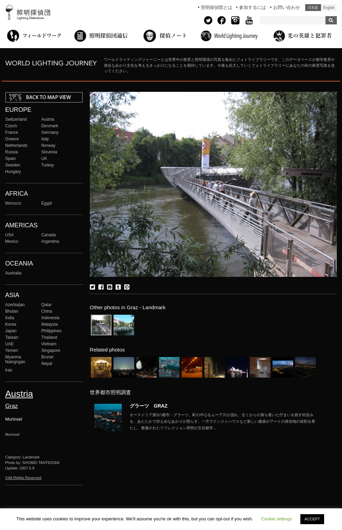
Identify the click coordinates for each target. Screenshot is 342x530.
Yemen (11, 350)
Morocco (13, 203)
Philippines (51, 330)
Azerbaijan (15, 304)
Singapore (50, 350)
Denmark (49, 125)
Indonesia (50, 317)
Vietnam (48, 344)
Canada (48, 234)
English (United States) (329, 7)
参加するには (252, 7)
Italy (45, 139)
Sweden (12, 165)
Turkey (47, 165)
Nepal (46, 363)
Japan (11, 330)
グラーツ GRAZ (149, 406)
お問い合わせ (286, 7)
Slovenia (49, 152)
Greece (12, 139)
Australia (13, 273)
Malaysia (49, 324)
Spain (10, 158)
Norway (48, 145)
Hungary (13, 171)
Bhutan (11, 311)
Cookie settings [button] (276, 518)
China (46, 311)
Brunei (47, 357)
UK (44, 158)
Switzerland (15, 119)
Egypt (46, 203)
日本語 (313, 7)
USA (9, 234)
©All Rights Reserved (23, 478)
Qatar (46, 304)
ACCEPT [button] (312, 519)
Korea (10, 324)
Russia (11, 152)
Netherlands (16, 145)
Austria (47, 119)
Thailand (49, 337)
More (223, 421)
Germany (49, 132)
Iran (8, 370)
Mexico (11, 241)
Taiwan (11, 337)
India (9, 317)
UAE (9, 344)
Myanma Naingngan (15, 359)
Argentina (50, 241)
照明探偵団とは (216, 7)
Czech (11, 125)
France (11, 132)
